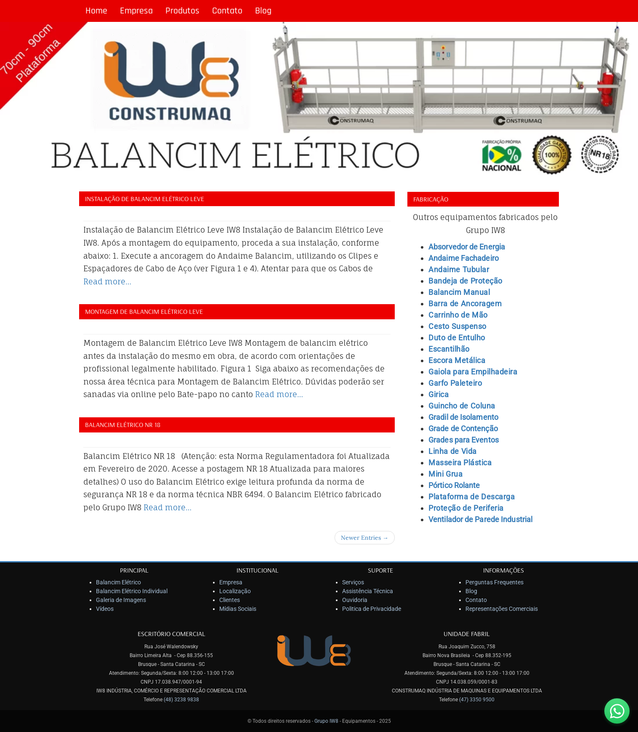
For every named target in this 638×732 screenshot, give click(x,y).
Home (96, 11)
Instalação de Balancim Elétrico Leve (144, 198)
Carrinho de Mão (458, 314)
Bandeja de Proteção (465, 280)
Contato (227, 11)
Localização (235, 591)
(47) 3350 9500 (476, 700)
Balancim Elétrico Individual (131, 591)
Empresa (136, 11)
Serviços (353, 582)
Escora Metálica (456, 360)
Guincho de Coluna (461, 405)
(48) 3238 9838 (181, 700)
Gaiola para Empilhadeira (472, 371)
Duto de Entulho (456, 337)
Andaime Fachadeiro (463, 258)
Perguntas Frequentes (494, 582)
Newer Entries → (364, 537)
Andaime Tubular (458, 269)
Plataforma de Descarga (471, 496)
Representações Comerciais (501, 608)
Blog (263, 11)
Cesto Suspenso (457, 326)
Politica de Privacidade (371, 608)
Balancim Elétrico (118, 582)
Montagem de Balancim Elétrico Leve (144, 311)
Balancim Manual (459, 292)
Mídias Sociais (237, 608)
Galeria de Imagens (121, 600)
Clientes (229, 600)
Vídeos (105, 608)
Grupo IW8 (326, 721)
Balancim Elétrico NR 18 (122, 424)
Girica (438, 394)
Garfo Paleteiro (455, 383)
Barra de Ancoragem (465, 303)
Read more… (107, 281)
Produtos (182, 11)
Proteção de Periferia (466, 508)
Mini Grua (445, 473)
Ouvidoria (354, 600)
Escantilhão (449, 349)
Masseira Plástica (460, 462)
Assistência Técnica (367, 591)
